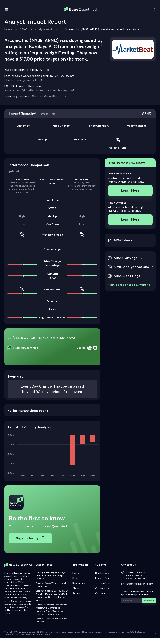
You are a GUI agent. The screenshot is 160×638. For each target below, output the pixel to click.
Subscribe (149, 600)
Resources (78, 583)
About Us (78, 588)
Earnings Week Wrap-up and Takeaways (51, 585)
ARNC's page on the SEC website (129, 284)
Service (76, 593)
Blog (75, 578)
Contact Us (102, 588)
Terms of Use (103, 583)
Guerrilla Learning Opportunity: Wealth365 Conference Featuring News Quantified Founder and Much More (52, 609)
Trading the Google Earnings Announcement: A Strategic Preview (50, 575)
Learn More (130, 190)
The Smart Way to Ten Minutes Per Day (51, 620)
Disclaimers (102, 573)
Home (8, 29)
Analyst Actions (46, 29)
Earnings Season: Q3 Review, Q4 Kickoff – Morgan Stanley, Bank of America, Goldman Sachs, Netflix (52, 595)
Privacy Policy (103, 578)
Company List (103, 593)
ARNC (23, 29)
